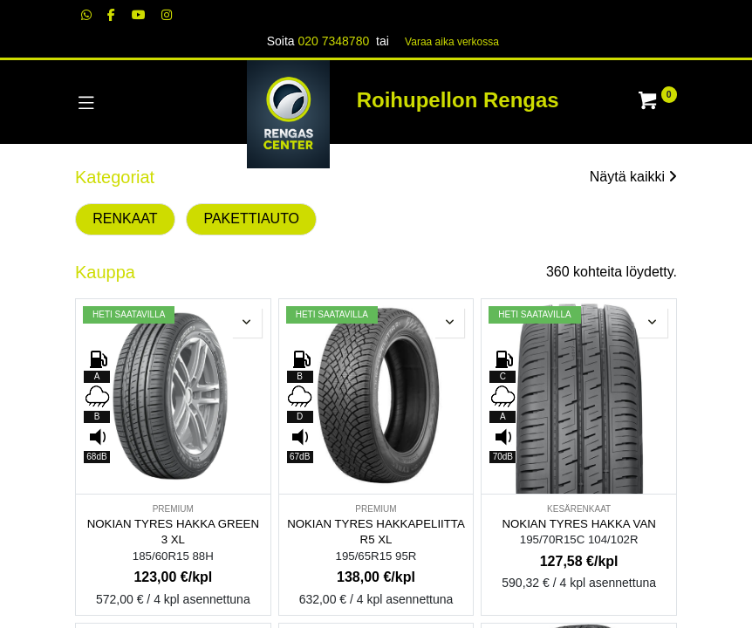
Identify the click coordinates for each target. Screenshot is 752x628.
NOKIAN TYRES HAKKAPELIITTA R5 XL (376, 532)
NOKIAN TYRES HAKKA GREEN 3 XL (173, 532)
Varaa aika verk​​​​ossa (452, 42)
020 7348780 (333, 41)
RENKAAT (124, 218)
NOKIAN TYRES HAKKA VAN (578, 523)
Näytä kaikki (633, 176)
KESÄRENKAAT (579, 509)
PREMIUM (173, 509)
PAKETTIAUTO (251, 218)
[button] (247, 323)
